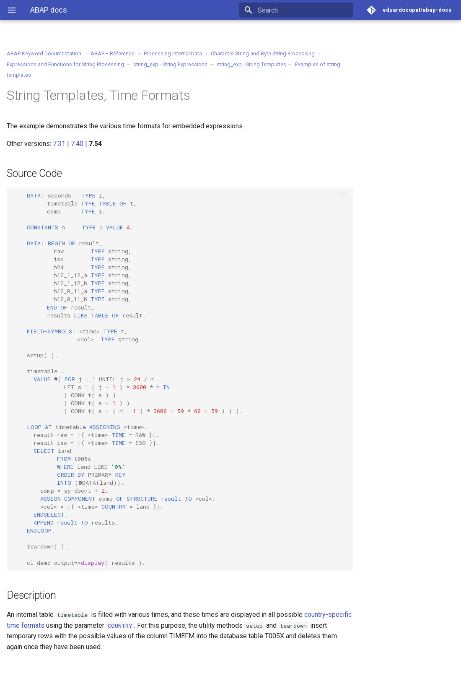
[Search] (304, 10)
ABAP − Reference (113, 53)
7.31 (59, 144)
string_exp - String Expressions (170, 64)
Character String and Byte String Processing (263, 53)
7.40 (77, 144)
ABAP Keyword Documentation (44, 53)
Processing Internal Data (173, 53)
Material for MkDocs (57, 671)
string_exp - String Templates (251, 64)
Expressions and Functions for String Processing (65, 64)
